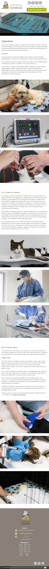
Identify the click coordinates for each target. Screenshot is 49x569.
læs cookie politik (5, 567)
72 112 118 (26, 536)
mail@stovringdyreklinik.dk (19, 395)
